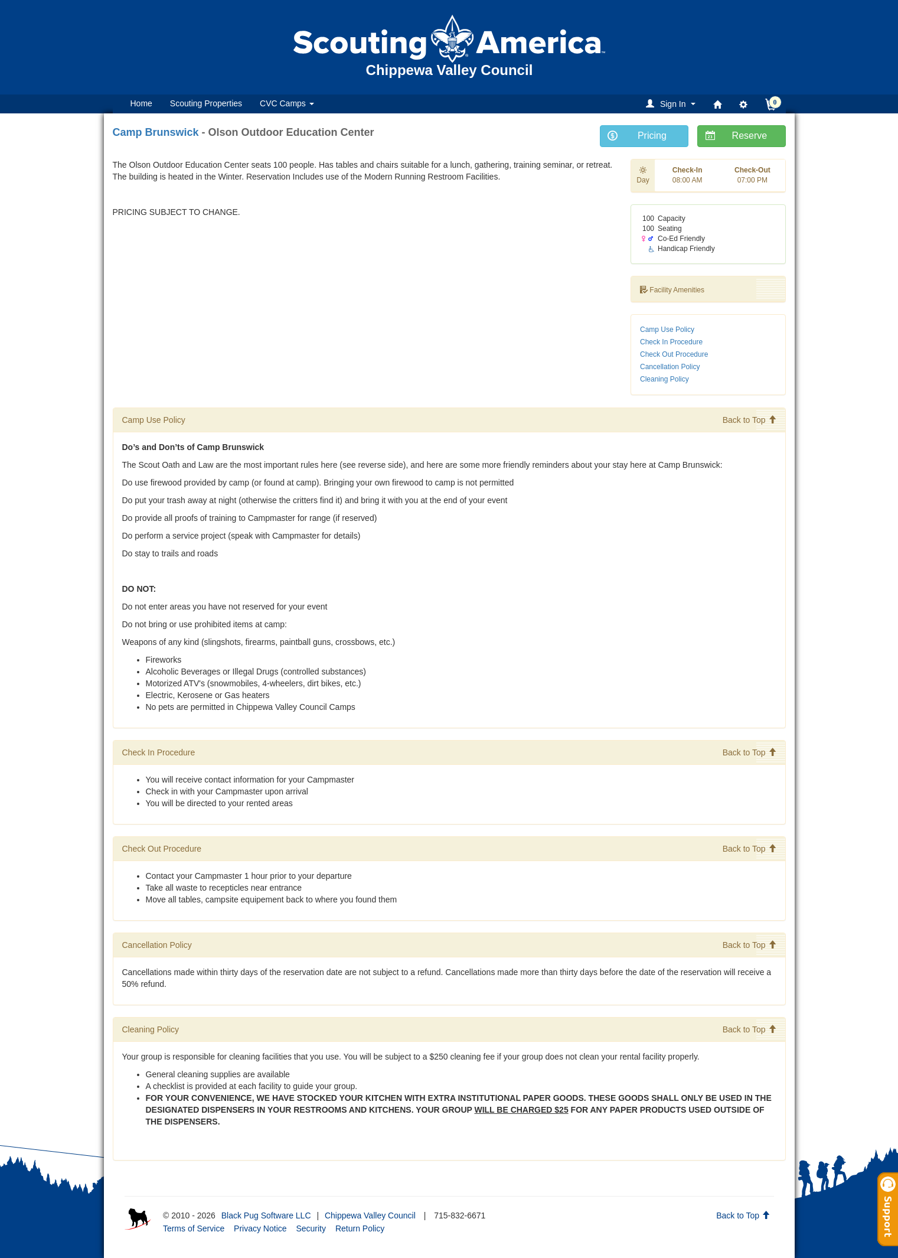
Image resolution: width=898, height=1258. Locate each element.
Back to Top (749, 420)
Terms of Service (193, 1228)
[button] (672, 103)
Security (311, 1228)
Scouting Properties (206, 103)
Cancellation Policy (670, 367)
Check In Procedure (671, 342)
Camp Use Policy (667, 329)
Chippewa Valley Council (370, 1215)
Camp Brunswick (156, 132)
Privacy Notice (260, 1228)
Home (141, 103)
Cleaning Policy (664, 379)
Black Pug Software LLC (266, 1215)
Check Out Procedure (674, 354)
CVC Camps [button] (287, 103)
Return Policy (359, 1228)
